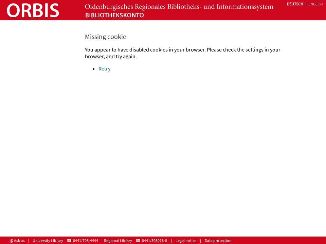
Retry (104, 68)
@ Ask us (17, 240)
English (315, 3)
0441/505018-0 (154, 240)
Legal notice (186, 240)
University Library (48, 240)
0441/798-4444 (85, 240)
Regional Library (118, 240)
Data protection (218, 240)
